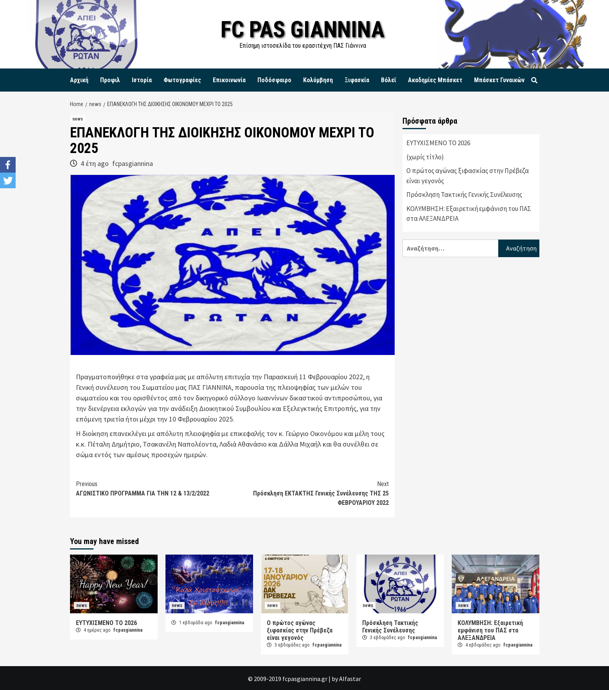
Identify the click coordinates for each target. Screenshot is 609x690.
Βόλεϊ (388, 80)
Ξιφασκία (357, 80)
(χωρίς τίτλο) (425, 157)
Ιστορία (142, 80)
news (77, 119)
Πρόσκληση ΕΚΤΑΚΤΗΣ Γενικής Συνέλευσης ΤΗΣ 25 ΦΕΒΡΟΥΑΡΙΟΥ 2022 (310, 492)
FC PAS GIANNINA (302, 29)
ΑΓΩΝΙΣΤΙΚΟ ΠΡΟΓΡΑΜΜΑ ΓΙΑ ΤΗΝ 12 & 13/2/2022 (154, 488)
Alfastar (350, 679)
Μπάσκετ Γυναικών (499, 80)
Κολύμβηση (318, 80)
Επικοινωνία (229, 80)
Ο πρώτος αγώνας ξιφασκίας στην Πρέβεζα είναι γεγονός (467, 175)
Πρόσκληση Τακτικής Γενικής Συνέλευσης (464, 194)
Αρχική (79, 80)
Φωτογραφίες (182, 80)
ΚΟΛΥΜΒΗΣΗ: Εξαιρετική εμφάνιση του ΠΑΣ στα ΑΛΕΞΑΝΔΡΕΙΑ (468, 213)
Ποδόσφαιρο (274, 80)
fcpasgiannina (132, 163)
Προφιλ (110, 80)
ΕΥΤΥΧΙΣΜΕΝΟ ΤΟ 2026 (438, 143)
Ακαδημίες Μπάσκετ (435, 80)
